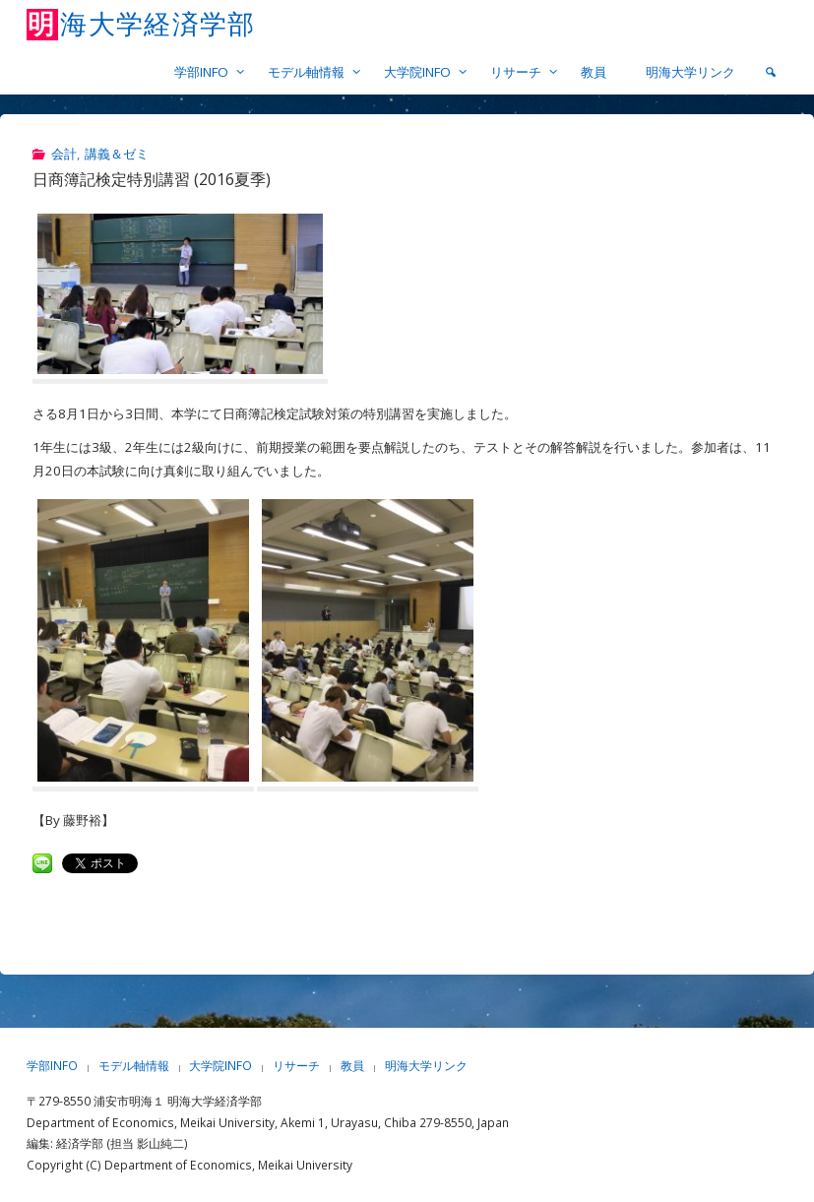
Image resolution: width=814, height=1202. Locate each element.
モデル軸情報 (133, 1065)
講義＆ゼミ (117, 153)
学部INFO (52, 1065)
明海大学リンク (426, 1065)
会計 (64, 153)
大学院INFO (220, 1065)
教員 (352, 1065)
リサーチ (296, 1065)
